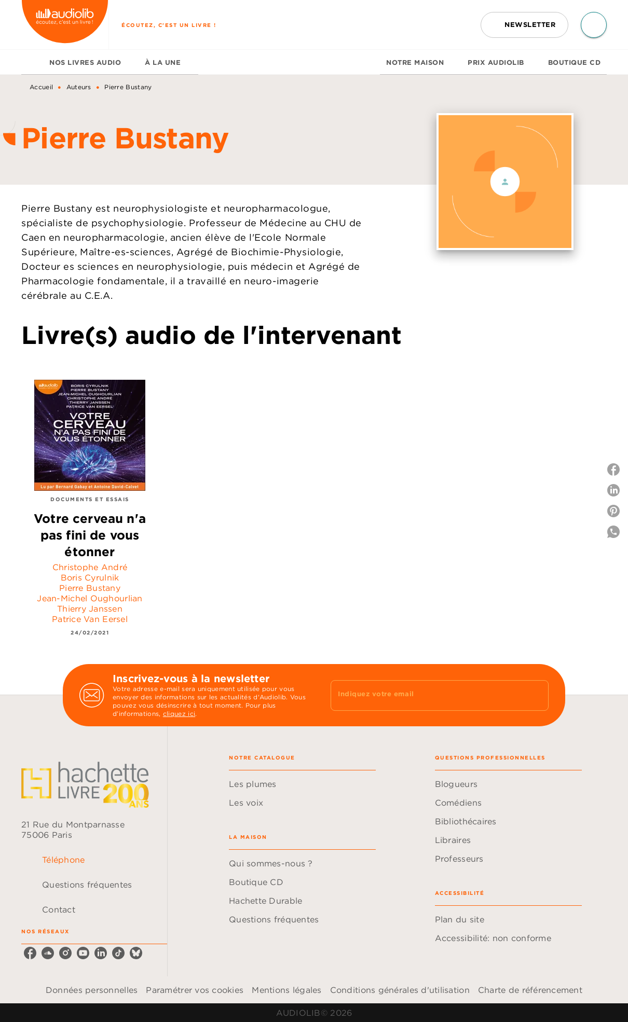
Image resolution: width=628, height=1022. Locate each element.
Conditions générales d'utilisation (400, 990)
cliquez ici (179, 713)
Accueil (41, 87)
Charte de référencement (530, 990)
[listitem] (30, 953)
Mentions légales (286, 990)
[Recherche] (594, 25)
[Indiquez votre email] (427, 695)
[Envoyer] (536, 695)
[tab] (32, 62)
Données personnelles (92, 990)
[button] (524, 25)
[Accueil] (64, 24)
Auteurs (78, 87)
